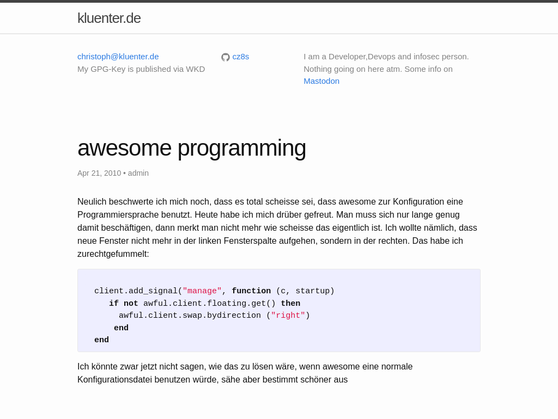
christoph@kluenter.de (118, 56)
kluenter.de (109, 18)
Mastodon (321, 80)
